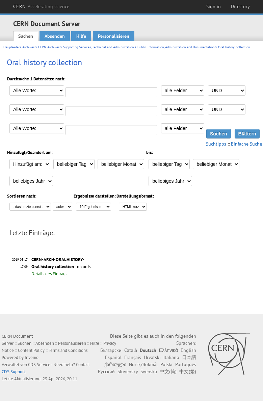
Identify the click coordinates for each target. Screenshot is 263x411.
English (188, 350)
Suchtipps (216, 144)
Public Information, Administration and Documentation (175, 47)
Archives (28, 47)
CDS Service (39, 364)
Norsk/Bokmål (143, 364)
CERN (41, 6)
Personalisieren (113, 36)
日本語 (189, 357)
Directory (240, 6)
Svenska (148, 371)
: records (60, 266)
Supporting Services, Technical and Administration (98, 47)
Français (132, 357)
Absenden (55, 36)
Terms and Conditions (68, 350)
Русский (106, 371)
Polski (166, 364)
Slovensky (127, 371)
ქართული (115, 364)
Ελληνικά (168, 350)
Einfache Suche (246, 144)
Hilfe (81, 36)
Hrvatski (152, 357)
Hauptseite (11, 47)
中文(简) (168, 371)
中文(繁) (187, 371)
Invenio (31, 357)
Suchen (25, 36)
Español (113, 357)
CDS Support (13, 372)
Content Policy (31, 350)
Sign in (213, 6)
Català (130, 350)
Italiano (171, 357)
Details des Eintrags (49, 274)
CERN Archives (48, 47)
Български (111, 350)
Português (185, 364)
